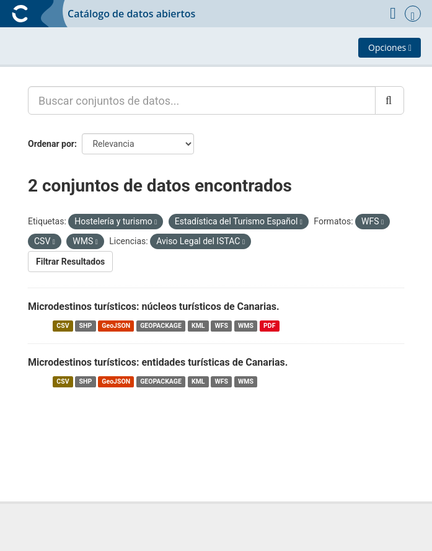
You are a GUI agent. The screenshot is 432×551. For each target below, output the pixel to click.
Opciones (390, 47)
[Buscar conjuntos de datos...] (202, 100)
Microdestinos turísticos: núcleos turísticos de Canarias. (154, 306)
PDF (269, 326)
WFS (221, 326)
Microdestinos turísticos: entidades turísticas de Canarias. (158, 362)
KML (198, 326)
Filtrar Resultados (70, 262)
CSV (62, 326)
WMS (245, 326)
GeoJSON (116, 326)
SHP (85, 326)
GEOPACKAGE (161, 326)
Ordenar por (51, 144)
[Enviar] (389, 100)
